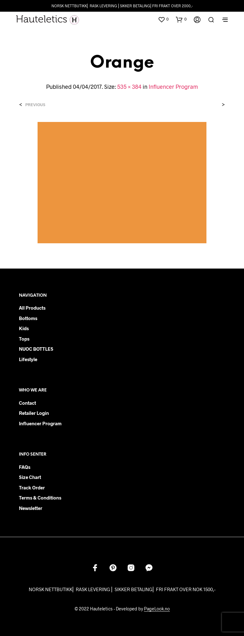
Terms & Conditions (40, 497)
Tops (24, 339)
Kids (24, 328)
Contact (27, 403)
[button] (163, 19)
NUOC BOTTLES (36, 349)
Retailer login (34, 413)
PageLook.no (157, 608)
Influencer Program (173, 86)
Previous (35, 105)
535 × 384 (129, 86)
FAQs (24, 467)
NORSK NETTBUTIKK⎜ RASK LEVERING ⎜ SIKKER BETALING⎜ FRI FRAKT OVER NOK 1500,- (122, 589)
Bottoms (28, 318)
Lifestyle (28, 359)
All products (32, 308)
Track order (32, 487)
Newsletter (30, 508)
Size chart (30, 477)
